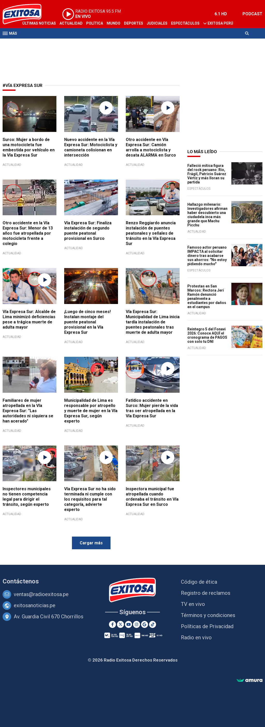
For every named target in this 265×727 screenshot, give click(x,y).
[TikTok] (152, 624)
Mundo (113, 23)
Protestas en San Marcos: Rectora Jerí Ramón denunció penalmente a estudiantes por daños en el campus (206, 296)
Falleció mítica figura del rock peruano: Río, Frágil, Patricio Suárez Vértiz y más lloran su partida (206, 174)
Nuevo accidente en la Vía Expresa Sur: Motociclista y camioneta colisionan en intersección (90, 147)
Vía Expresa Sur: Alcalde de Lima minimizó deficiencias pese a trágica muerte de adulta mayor (29, 319)
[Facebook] (112, 624)
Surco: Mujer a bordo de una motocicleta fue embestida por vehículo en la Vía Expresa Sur (29, 147)
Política (94, 23)
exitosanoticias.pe (34, 605)
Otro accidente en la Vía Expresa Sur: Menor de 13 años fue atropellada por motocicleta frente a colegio (28, 233)
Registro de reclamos (205, 593)
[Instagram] (136, 624)
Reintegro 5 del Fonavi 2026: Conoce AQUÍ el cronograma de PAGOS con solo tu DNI (207, 335)
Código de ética (199, 582)
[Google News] (144, 624)
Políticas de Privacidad (207, 626)
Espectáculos (185, 23)
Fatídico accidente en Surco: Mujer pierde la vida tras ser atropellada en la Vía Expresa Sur (152, 408)
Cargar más (91, 542)
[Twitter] (120, 624)
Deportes (133, 23)
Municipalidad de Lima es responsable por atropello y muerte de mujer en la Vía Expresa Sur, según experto (90, 411)
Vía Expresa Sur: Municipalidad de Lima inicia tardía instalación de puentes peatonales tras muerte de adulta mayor (153, 322)
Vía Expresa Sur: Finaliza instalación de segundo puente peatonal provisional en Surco (88, 230)
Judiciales (157, 23)
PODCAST (252, 13)
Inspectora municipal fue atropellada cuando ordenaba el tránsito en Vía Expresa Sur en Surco (152, 496)
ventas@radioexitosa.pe (41, 594)
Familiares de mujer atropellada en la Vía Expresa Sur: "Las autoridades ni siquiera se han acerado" (28, 411)
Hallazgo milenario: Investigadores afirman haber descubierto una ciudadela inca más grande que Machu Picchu (207, 214)
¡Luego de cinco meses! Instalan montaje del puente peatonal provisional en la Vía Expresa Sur (87, 322)
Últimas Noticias (39, 23)
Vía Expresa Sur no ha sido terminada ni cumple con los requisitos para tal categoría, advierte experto (90, 499)
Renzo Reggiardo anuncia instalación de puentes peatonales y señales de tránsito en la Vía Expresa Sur (151, 233)
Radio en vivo (196, 637)
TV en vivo (193, 604)
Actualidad (71, 23)
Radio (52, 43)
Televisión (32, 43)
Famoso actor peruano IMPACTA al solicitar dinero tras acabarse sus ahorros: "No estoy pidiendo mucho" (207, 255)
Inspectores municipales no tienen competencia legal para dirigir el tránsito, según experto (27, 496)
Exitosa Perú (220, 23)
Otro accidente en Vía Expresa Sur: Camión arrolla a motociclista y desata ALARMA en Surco (151, 147)
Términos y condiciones (208, 615)
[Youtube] (128, 624)
